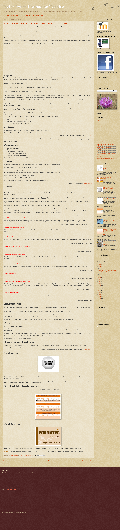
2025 (99, 264)
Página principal (100, 120)
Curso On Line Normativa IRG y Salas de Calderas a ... (107, 271)
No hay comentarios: (28, 455)
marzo (101, 268)
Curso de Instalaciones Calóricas (104, 137)
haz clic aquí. (89, 135)
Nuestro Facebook (101, 151)
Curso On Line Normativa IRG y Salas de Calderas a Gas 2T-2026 (35, 23)
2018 (99, 288)
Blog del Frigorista (101, 257)
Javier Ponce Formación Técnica (33, 6)
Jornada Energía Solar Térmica (104, 147)
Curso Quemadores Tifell (102, 156)
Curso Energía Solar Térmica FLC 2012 (106, 141)
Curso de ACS (100, 149)
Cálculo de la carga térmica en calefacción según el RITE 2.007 (110, 167)
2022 (99, 279)
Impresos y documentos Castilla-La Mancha (106, 126)
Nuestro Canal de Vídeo (102, 139)
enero (101, 274)
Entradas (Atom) (13, 464)
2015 (99, 294)
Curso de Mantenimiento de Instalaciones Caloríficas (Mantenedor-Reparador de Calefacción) (106, 144)
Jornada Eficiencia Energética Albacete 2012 (107, 158)
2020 (99, 283)
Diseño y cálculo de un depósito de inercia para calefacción (108, 188)
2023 (99, 277)
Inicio (50, 461)
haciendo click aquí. (88, 183)
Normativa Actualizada (102, 128)
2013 (99, 298)
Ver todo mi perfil (100, 329)
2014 (99, 296)
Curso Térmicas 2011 (102, 122)
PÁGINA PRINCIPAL (12, 15)
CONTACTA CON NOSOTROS (32, 15)
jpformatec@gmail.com (102, 80)
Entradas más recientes (10, 461)
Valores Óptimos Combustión (109, 209)
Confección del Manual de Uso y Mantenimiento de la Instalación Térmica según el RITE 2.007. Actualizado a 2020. (110, 232)
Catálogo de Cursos (101, 130)
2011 (99, 303)
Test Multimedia (100, 135)
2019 (99, 285)
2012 (99, 301)
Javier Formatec (102, 326)
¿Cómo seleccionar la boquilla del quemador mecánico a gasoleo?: (110, 243)
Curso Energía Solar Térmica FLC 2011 (106, 124)
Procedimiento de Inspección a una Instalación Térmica (110, 220)
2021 (99, 281)
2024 (99, 266)
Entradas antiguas (88, 461)
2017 (99, 290)
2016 (99, 292)
